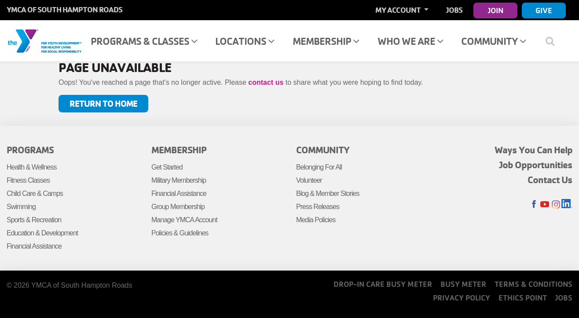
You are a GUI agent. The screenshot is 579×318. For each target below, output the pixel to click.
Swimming (21, 206)
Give (543, 10)
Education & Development (42, 233)
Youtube (544, 204)
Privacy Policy (461, 297)
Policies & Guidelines (179, 233)
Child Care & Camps (35, 193)
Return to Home (103, 103)
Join (495, 10)
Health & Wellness (31, 167)
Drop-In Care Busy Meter (382, 284)
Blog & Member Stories (327, 193)
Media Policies (315, 220)
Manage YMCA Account (184, 220)
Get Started (167, 167)
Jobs (454, 10)
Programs (30, 150)
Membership (326, 41)
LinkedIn (566, 204)
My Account (398, 10)
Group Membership (178, 206)
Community (493, 41)
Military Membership (178, 180)
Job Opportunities (535, 165)
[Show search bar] (554, 40)
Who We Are (410, 41)
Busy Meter (463, 284)
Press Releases (317, 206)
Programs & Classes (144, 41)
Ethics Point (522, 297)
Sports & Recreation (34, 220)
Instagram (555, 204)
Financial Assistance (34, 246)
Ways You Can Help (533, 150)
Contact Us (550, 179)
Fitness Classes (28, 180)
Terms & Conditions (533, 284)
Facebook (533, 204)
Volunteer (309, 180)
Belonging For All (319, 167)
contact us (265, 82)
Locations (244, 41)
